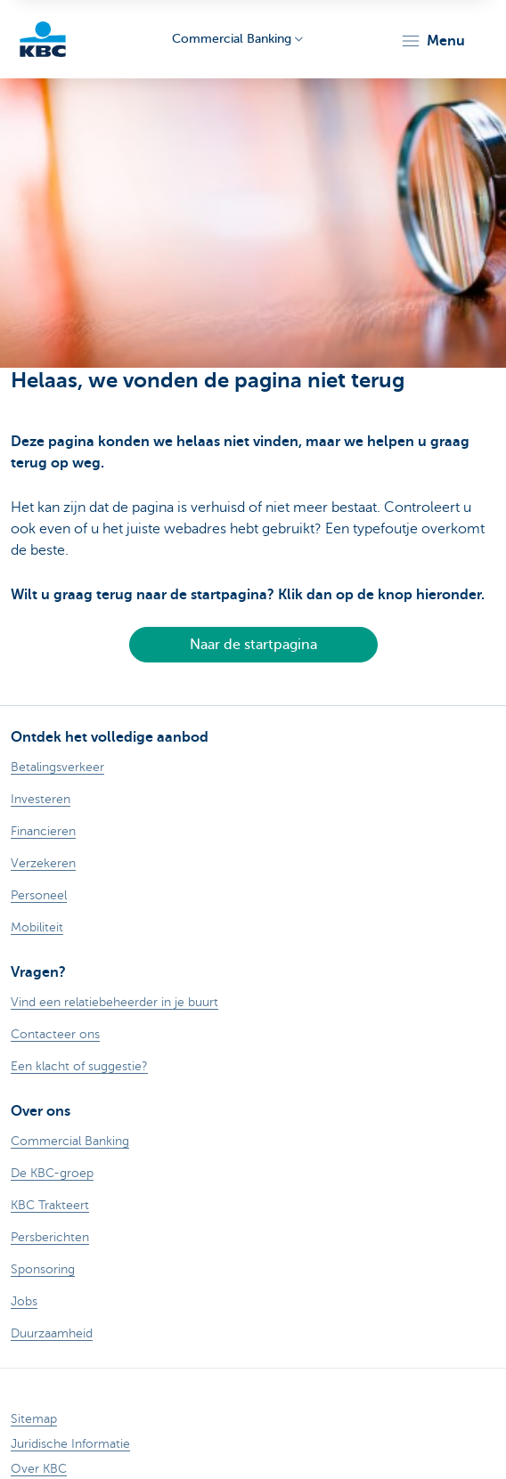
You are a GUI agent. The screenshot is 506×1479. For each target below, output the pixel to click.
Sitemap (34, 1419)
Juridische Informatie (70, 1444)
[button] (432, 41)
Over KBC (39, 1468)
